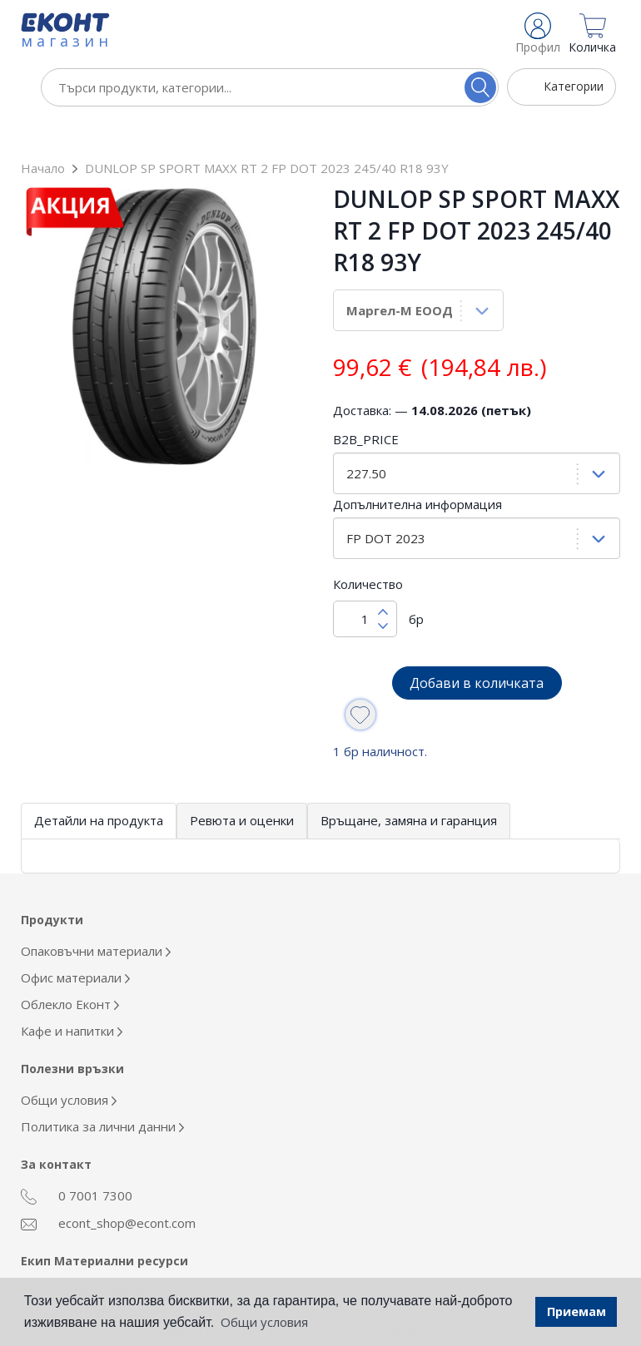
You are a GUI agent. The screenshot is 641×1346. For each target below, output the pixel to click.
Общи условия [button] (264, 1322)
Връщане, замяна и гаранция (408, 784)
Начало (43, 132)
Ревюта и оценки (242, 784)
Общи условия (69, 1064)
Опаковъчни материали (96, 915)
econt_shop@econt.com (108, 1187)
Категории (574, 86)
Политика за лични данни (102, 1090)
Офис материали (75, 941)
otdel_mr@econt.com (101, 1256)
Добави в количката (477, 647)
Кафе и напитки (71, 995)
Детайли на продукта (98, 784)
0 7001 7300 (76, 1160)
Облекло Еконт (70, 968)
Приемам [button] (576, 1311)
